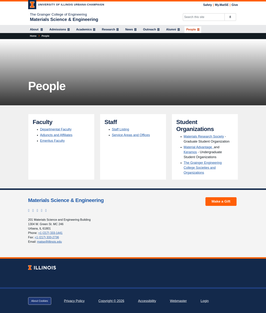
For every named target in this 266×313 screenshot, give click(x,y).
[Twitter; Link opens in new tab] (28, 210)
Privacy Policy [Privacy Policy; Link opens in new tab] (74, 301)
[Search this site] (203, 17)
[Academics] (85, 29)
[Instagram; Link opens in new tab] (33, 210)
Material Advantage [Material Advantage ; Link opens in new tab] (199, 147)
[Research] (110, 29)
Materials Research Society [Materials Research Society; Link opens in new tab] (204, 136)
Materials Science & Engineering (66, 200)
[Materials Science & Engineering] (64, 19)
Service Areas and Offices (131, 135)
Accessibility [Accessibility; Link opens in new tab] (147, 301)
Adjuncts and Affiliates (56, 135)
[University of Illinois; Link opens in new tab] (42, 267)
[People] (192, 29)
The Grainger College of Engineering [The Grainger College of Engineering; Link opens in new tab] (58, 14)
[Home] (33, 36)
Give (235, 4)
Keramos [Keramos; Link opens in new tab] (190, 152)
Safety (207, 4)
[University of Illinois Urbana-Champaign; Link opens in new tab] (66, 5)
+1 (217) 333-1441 (50, 232)
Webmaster (178, 301)
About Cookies (39, 300)
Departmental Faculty (56, 129)
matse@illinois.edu (49, 241)
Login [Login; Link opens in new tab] (205, 301)
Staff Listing (120, 129)
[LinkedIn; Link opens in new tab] (41, 210)
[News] (130, 29)
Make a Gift (221, 201)
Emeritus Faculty (52, 141)
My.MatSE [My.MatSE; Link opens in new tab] (221, 4)
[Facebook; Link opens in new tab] (37, 210)
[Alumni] (172, 29)
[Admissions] (59, 29)
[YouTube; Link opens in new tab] (46, 210)
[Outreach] (151, 29)
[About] (36, 29)
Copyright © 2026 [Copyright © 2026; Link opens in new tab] (111, 301)
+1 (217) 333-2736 (47, 237)
